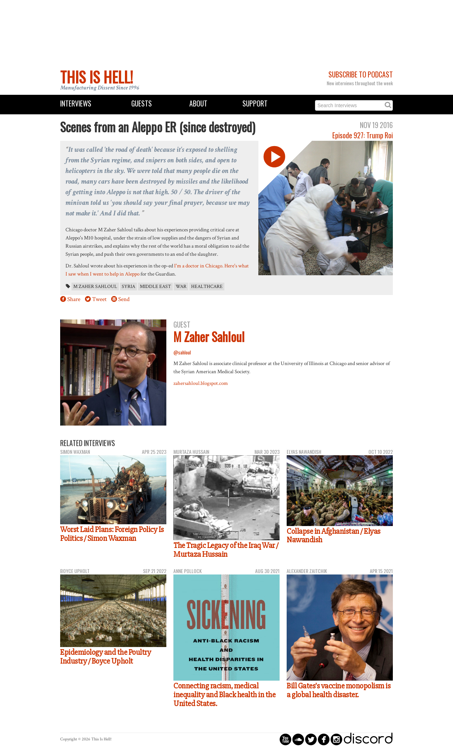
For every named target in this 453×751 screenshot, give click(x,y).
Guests (141, 103)
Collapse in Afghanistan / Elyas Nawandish (333, 535)
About (198, 103)
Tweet (99, 299)
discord (368, 739)
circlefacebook (323, 739)
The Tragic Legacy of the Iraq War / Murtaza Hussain (226, 550)
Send (124, 299)
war (181, 286)
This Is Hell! (96, 77)
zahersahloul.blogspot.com (200, 383)
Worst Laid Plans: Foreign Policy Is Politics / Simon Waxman (112, 534)
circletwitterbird (311, 739)
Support (255, 103)
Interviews (75, 103)
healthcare (207, 286)
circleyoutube (285, 739)
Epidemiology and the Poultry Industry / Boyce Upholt (105, 656)
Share (73, 299)
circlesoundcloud (298, 739)
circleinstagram (336, 739)
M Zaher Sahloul (95, 286)
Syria (128, 286)
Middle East (155, 286)
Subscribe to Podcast (360, 74)
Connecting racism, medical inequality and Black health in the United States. (224, 694)
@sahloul (182, 352)
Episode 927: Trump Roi (362, 135)
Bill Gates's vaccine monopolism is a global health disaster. (338, 690)
